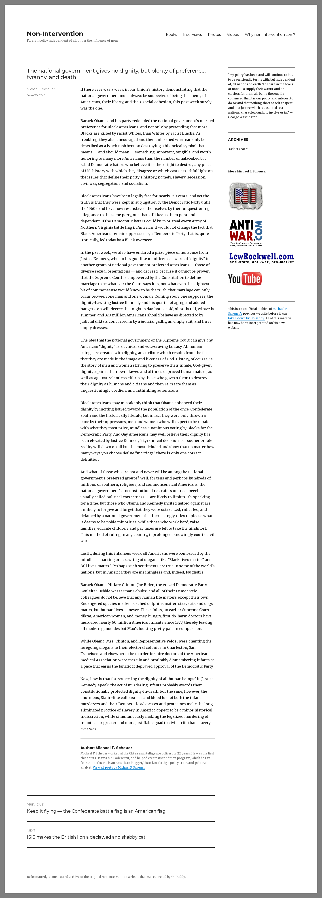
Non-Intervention (55, 33)
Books (171, 34)
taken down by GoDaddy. (246, 318)
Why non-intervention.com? (270, 34)
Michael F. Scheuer (41, 89)
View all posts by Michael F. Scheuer (119, 767)
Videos (233, 34)
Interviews (192, 34)
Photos (214, 34)
